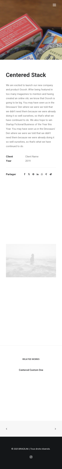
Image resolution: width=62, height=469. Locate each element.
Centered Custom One (31, 373)
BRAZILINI (23, 449)
